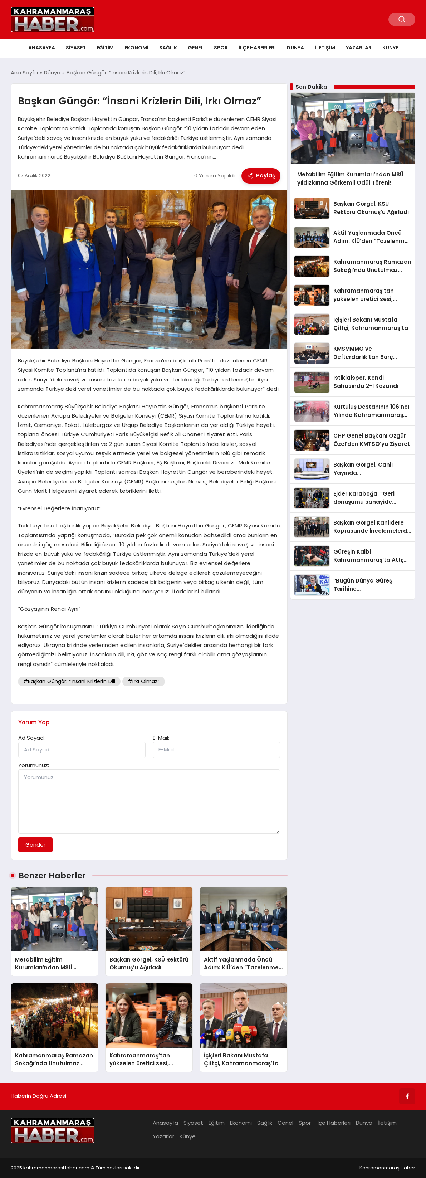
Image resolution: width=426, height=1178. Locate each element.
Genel (195, 47)
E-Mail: (161, 737)
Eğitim (105, 47)
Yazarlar (359, 47)
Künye (390, 47)
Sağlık (168, 47)
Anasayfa (41, 47)
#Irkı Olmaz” (144, 681)
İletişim (325, 47)
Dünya (295, 47)
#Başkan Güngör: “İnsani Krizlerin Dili (69, 681)
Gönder (35, 844)
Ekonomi (136, 47)
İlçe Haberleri (257, 47)
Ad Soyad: (31, 737)
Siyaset (76, 47)
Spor (221, 47)
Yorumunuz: (33, 765)
